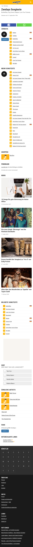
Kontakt (3, 488)
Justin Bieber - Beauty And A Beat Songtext (12, 535)
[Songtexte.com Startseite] (16, 2)
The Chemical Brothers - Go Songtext (10, 543)
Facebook (3, 516)
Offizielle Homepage (8, 441)
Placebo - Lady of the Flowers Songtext (11, 541)
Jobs (2, 485)
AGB (10, 502)
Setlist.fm (3, 521)
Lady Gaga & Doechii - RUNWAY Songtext (11, 538)
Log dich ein (4, 167)
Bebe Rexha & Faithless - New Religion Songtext (13, 532)
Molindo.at (4, 518)
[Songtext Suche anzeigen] (30, 2)
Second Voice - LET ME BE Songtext (10, 530)
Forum (2, 496)
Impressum (4, 504)
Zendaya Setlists (7, 440)
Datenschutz (4, 502)
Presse (3, 480)
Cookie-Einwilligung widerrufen (9, 507)
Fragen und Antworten (6, 499)
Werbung (3, 482)
